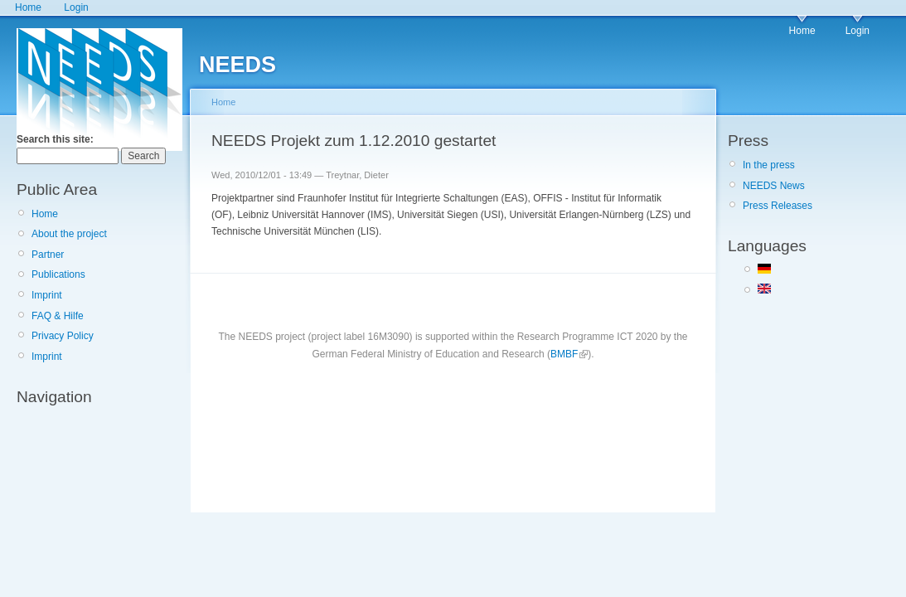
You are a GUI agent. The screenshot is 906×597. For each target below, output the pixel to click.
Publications (58, 274)
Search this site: (55, 139)
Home (28, 7)
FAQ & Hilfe (57, 316)
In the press (769, 165)
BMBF (564, 354)
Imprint (46, 295)
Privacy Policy (62, 336)
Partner (47, 254)
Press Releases (777, 205)
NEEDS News (774, 186)
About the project (69, 234)
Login (76, 7)
